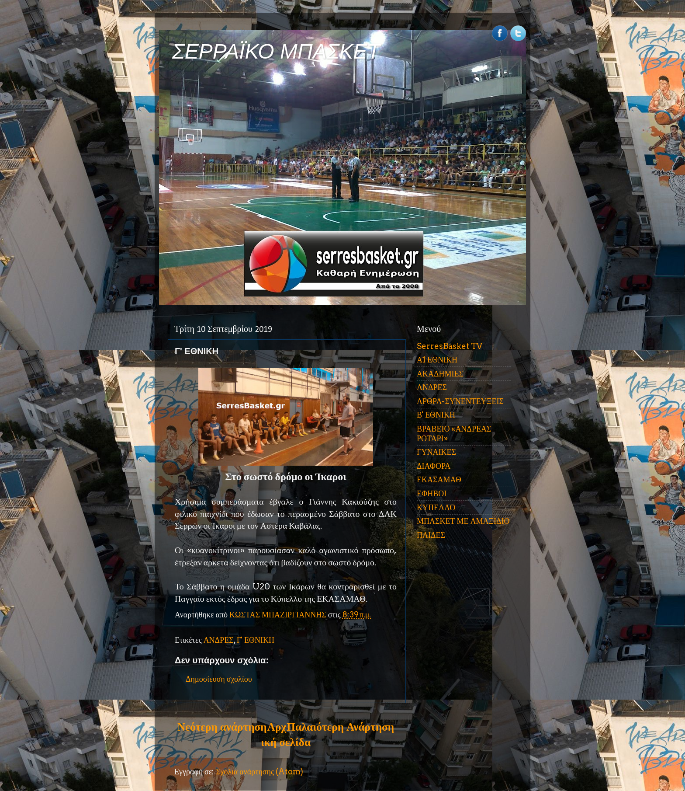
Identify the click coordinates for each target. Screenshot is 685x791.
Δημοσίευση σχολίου (219, 678)
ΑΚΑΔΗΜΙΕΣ (440, 373)
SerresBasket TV (449, 346)
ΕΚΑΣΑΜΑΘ (439, 479)
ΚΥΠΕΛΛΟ (436, 507)
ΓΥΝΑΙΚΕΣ (436, 451)
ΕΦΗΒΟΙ (431, 493)
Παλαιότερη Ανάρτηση (340, 726)
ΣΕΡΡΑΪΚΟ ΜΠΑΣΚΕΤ (276, 51)
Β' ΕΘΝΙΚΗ (436, 414)
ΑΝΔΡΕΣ (219, 640)
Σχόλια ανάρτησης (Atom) (259, 771)
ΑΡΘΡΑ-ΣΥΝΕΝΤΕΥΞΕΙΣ (460, 401)
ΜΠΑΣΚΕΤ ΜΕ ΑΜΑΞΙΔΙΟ (463, 521)
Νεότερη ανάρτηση (221, 726)
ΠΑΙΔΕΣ (431, 535)
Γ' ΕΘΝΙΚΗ (255, 640)
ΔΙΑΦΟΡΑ (433, 465)
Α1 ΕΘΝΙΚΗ (437, 359)
